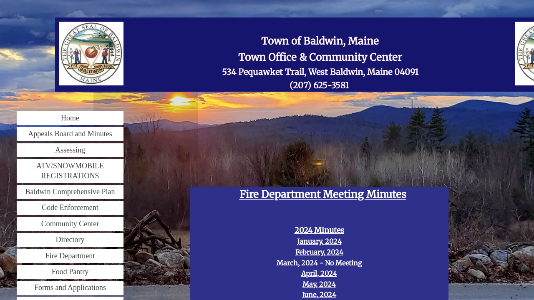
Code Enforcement (70, 207)
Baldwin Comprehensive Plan (70, 192)
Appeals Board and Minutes (70, 134)
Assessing (70, 150)
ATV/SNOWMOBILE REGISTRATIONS (70, 171)
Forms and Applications (70, 287)
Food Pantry (70, 272)
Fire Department (70, 256)
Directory (70, 239)
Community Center (70, 224)
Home (70, 118)
